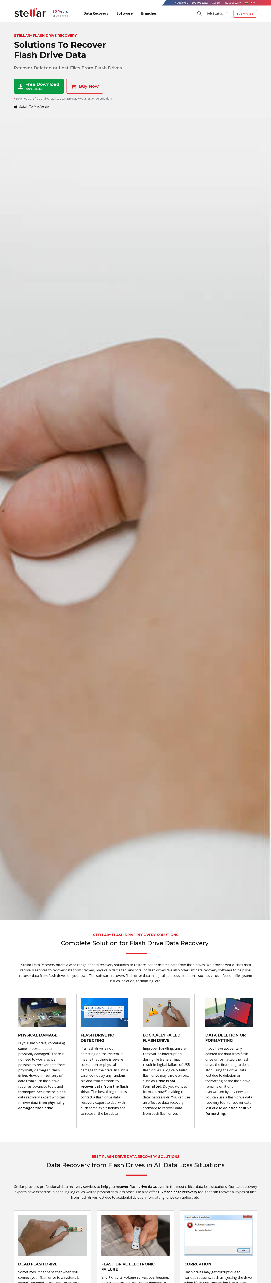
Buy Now (85, 86)
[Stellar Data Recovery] (30, 12)
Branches (149, 13)
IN (249, 2)
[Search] (199, 13)
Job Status (217, 13)
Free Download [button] (38, 86)
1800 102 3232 (199, 2)
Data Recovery (96, 13)
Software (125, 13)
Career (216, 2)
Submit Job (245, 14)
